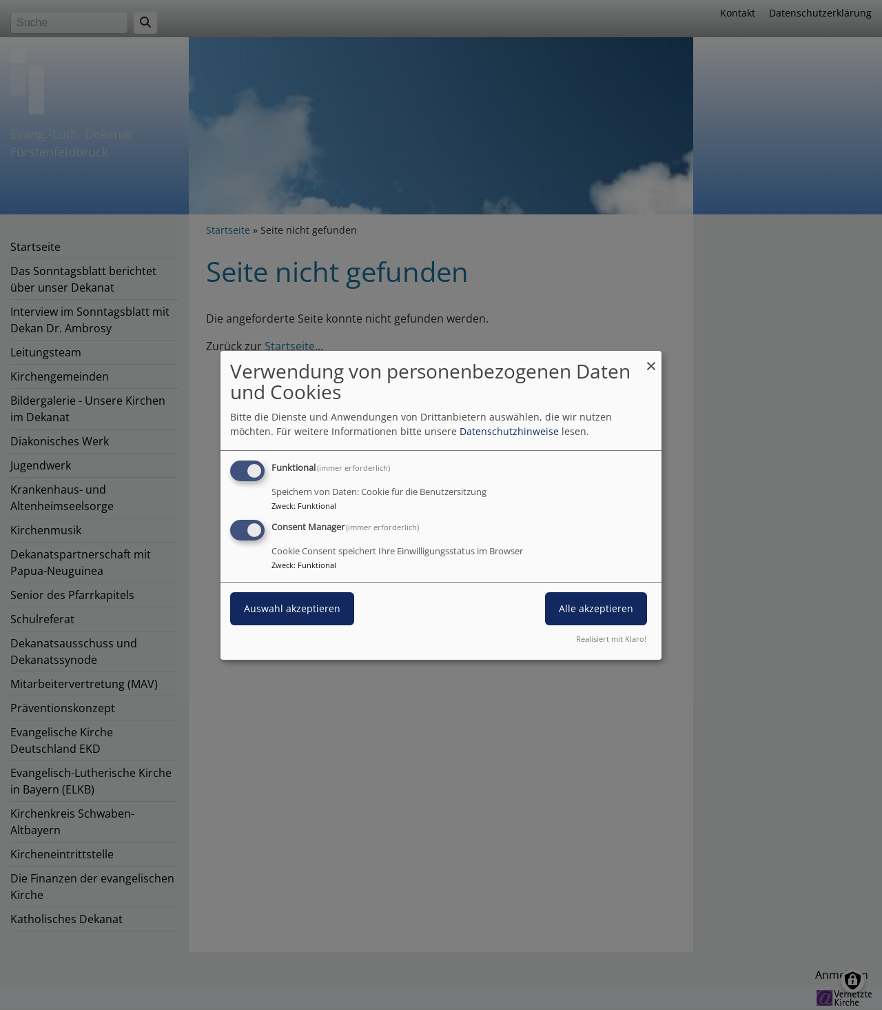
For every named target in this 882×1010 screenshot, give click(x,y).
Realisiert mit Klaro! (611, 639)
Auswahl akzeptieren (292, 608)
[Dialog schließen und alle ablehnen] (651, 358)
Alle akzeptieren (596, 608)
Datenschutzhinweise (509, 431)
